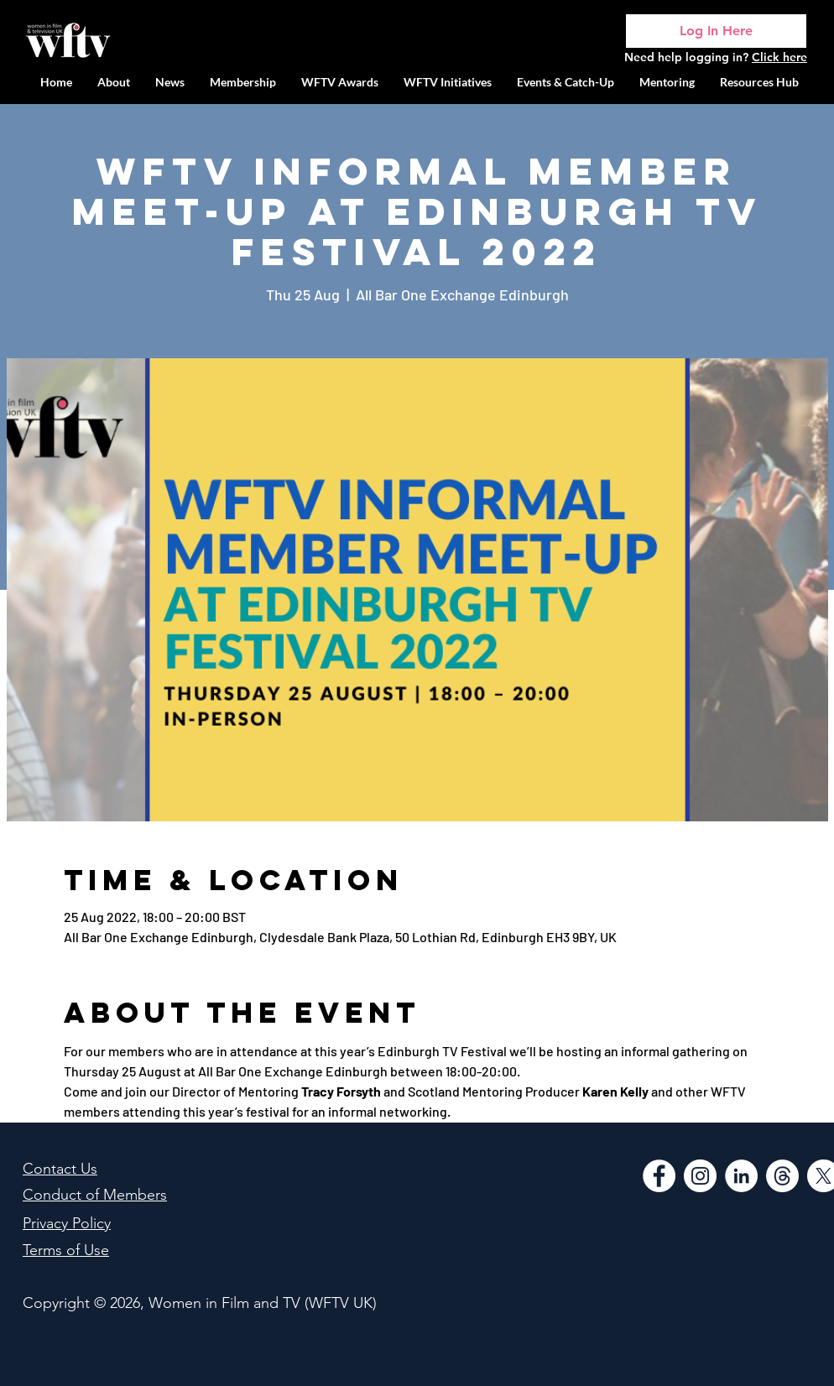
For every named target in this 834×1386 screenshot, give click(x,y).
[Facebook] (659, 1175)
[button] (447, 82)
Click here (779, 57)
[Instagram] (700, 1175)
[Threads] (782, 1175)
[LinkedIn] (741, 1175)
